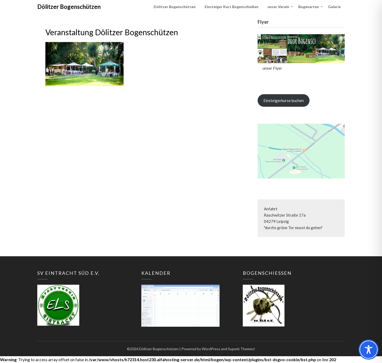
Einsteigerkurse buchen (283, 100)
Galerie (334, 6)
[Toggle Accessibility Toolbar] (368, 349)
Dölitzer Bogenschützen (69, 6)
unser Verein (278, 6)
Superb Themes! (241, 349)
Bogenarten (308, 6)
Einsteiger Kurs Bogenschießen (231, 6)
